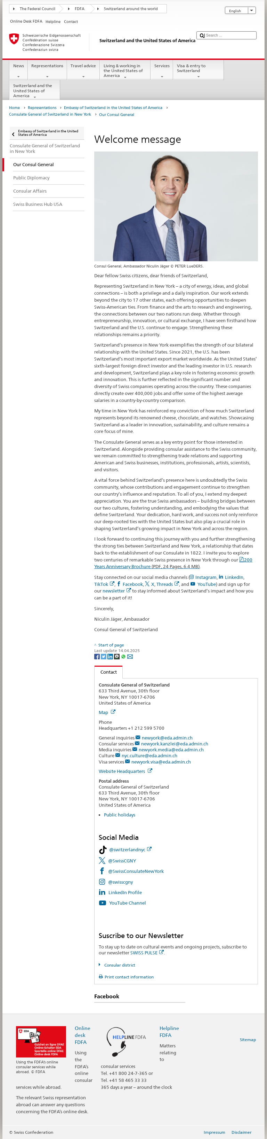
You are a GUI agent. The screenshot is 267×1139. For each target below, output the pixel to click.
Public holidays (119, 815)
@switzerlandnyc (130, 849)
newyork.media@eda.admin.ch (171, 749)
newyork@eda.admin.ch (167, 738)
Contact (106, 672)
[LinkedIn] (110, 656)
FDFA (79, 9)
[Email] (130, 656)
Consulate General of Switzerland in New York (50, 114)
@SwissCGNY (122, 860)
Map (107, 712)
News (18, 71)
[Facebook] (97, 656)
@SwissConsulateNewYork (136, 871)
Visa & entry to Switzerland (198, 71)
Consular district (119, 965)
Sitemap (248, 1039)
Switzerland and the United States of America (35, 91)
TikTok (104, 584)
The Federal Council (37, 9)
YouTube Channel (128, 903)
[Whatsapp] (124, 656)
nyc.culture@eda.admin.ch (149, 755)
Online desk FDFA (82, 1035)
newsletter (117, 591)
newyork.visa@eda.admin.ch (161, 762)
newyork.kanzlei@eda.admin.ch (174, 743)
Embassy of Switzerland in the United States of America (113, 108)
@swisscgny (120, 882)
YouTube (206, 584)
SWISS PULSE (147, 952)
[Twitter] (104, 656)
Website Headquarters (125, 771)
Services (162, 71)
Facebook (133, 584)
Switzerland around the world (131, 9)
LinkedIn (234, 577)
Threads (167, 584)
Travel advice (83, 71)
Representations (47, 71)
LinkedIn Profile (125, 892)
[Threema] (117, 656)
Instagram (206, 577)
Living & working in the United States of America (125, 71)
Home (14, 108)
